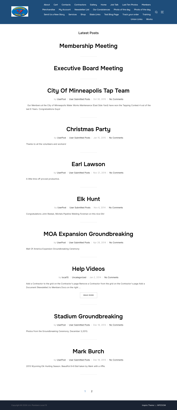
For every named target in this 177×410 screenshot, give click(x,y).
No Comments (116, 99)
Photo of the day (122, 9)
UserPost (61, 99)
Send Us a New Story (54, 14)
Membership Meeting (88, 46)
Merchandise (48, 9)
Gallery (93, 4)
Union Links (136, 19)
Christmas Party (88, 129)
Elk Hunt (88, 199)
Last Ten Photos (130, 4)
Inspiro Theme (148, 405)
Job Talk (114, 4)
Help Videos (88, 269)
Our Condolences (101, 9)
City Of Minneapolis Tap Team (88, 90)
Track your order (131, 14)
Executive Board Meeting (88, 68)
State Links (95, 14)
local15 (65, 277)
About (47, 4)
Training (147, 14)
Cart (56, 4)
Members (146, 4)
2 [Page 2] (91, 391)
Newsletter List (82, 9)
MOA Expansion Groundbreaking (88, 234)
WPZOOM (161, 405)
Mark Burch (88, 351)
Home (103, 4)
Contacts (66, 4)
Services (72, 14)
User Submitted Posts (79, 99)
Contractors (80, 4)
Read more (90, 295)
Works (149, 19)
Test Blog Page (111, 14)
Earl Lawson (88, 164)
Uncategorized (79, 277)
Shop (83, 14)
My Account (65, 9)
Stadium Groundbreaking (88, 316)
